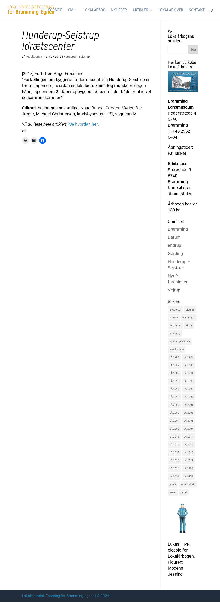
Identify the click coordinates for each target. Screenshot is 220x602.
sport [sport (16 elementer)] (184, 492)
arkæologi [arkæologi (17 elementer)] (175, 309)
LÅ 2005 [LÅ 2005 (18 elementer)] (188, 420)
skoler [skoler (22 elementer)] (173, 492)
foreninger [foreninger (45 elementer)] (175, 325)
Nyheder (119, 10)
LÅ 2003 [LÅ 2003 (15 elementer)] (188, 412)
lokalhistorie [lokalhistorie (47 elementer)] (177, 349)
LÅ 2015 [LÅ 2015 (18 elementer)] (174, 444)
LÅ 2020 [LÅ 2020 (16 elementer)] (174, 460)
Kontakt (197, 10)
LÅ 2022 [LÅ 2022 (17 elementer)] (188, 460)
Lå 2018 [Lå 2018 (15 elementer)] (188, 476)
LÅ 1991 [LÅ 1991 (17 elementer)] (188, 373)
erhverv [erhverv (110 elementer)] (174, 317)
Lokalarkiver (170, 10)
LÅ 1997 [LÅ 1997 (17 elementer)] (188, 389)
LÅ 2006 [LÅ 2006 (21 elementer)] (174, 428)
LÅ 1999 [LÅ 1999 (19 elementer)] (188, 396)
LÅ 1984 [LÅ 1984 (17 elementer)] (174, 357)
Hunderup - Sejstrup (76, 56)
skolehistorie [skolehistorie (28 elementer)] (187, 484)
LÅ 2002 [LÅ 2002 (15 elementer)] (174, 412)
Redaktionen (33, 56)
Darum (174, 237)
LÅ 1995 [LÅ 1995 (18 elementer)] (188, 381)
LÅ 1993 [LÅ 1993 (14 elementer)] (174, 381)
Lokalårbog (94, 10)
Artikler (140, 10)
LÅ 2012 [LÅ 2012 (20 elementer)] (174, 436)
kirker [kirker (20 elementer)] (189, 325)
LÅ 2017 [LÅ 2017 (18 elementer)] (174, 452)
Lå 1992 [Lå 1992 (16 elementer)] (188, 468)
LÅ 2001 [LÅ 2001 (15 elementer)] (188, 404)
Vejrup (174, 290)
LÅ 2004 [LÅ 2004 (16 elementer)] (174, 420)
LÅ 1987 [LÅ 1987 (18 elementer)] (174, 365)
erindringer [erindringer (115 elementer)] (188, 317)
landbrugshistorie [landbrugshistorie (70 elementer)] (180, 341)
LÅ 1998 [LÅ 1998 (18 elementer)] (174, 396)
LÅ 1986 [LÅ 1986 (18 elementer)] (188, 357)
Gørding (175, 253)
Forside (55, 10)
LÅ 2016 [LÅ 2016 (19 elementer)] (188, 444)
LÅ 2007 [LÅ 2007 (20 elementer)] (188, 428)
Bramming (178, 229)
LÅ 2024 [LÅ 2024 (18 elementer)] (174, 468)
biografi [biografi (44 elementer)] (190, 309)
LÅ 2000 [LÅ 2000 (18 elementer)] (174, 404)
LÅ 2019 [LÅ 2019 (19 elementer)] (188, 452)
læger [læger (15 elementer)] (173, 484)
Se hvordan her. (84, 124)
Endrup (174, 245)
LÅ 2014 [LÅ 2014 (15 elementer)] (188, 436)
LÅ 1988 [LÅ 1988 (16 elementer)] (188, 365)
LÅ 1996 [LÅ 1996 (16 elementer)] (174, 389)
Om (70, 10)
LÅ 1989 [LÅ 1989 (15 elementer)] (174, 373)
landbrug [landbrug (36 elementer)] (175, 333)
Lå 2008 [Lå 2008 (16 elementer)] (174, 476)
